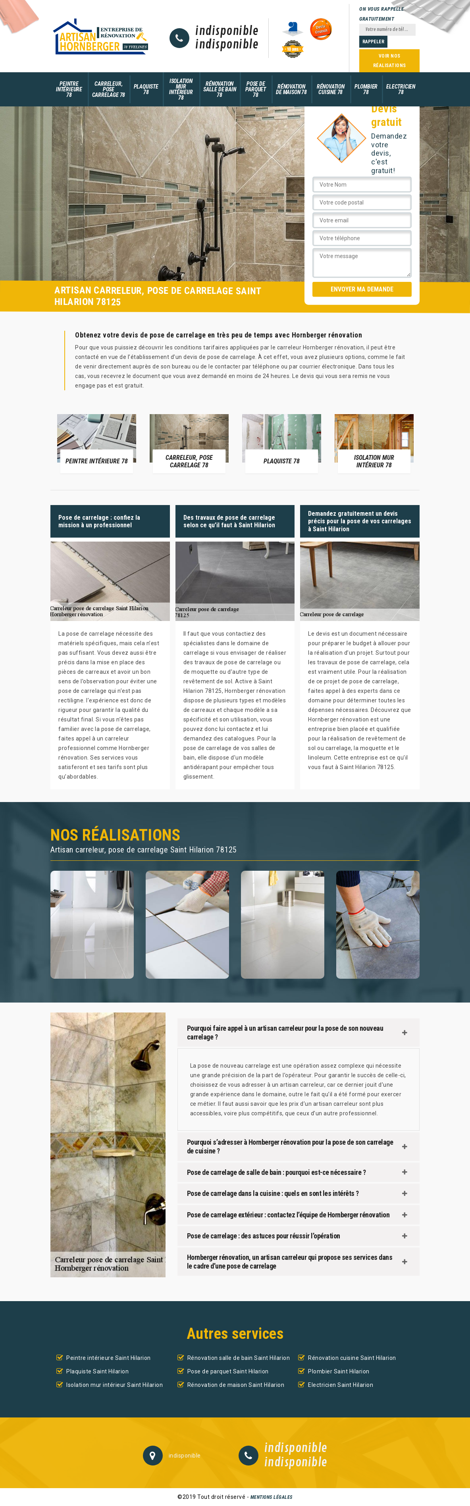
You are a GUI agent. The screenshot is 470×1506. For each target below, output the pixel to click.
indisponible (226, 31)
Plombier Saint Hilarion (339, 1371)
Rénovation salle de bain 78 (219, 89)
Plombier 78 (366, 89)
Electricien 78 (400, 89)
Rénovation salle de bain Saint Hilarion (238, 1358)
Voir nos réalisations (389, 60)
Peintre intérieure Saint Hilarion (108, 1358)
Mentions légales (271, 1497)
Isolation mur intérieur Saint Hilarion (114, 1385)
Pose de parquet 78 (255, 89)
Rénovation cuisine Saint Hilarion (352, 1358)
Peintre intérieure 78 (69, 89)
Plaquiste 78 (146, 89)
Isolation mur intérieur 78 (181, 89)
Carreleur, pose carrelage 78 (108, 89)
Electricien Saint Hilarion (340, 1385)
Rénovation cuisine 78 (331, 89)
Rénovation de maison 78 (291, 89)
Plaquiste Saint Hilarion (97, 1371)
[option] (96, 443)
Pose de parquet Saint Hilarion (228, 1371)
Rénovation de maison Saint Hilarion (236, 1385)
